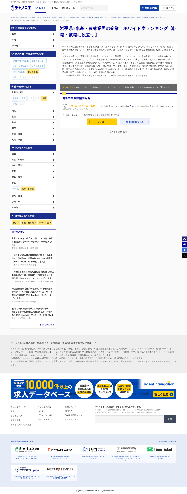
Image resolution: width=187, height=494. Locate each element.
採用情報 (172, 441)
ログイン (170, 8)
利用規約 (68, 411)
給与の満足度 (19, 72)
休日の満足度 (38, 66)
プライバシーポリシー (47, 415)
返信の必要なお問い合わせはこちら (144, 412)
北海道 (16, 98)
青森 (24, 98)
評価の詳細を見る (135, 122)
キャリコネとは (44, 407)
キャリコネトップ (18, 407)
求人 (56, 8)
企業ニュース (16, 416)
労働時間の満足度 (21, 61)
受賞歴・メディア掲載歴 (21, 425)
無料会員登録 (151, 8)
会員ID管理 (15, 420)
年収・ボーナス (20, 77)
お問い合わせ (70, 407)
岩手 (15, 223)
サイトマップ (70, 419)
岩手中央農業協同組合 (76, 98)
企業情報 (163, 441)
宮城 (15, 104)
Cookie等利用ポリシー (74, 415)
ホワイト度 (44, 223)
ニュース (70, 8)
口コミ (42, 8)
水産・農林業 (28, 223)
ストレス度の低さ (21, 66)
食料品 (16, 189)
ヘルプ (41, 411)
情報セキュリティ (45, 419)
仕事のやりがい (39, 61)
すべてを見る (48, 325)
